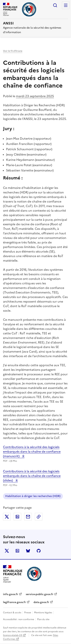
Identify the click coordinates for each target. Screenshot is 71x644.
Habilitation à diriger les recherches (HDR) (33, 496)
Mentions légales (43, 612)
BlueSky (28, 551)
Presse (28, 612)
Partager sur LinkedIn (17, 516)
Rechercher (55, 5)
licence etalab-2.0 (12, 635)
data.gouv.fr (41, 602)
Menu (65, 5)
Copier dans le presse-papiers (38, 516)
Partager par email (28, 516)
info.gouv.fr (10, 594)
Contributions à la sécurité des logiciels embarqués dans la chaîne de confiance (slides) (32, 476)
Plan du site (43, 619)
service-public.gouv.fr (39, 594)
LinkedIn (17, 551)
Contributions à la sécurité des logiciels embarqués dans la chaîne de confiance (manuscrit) (32, 451)
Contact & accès (12, 612)
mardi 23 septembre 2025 (35, 96)
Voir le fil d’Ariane (12, 51)
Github (38, 551)
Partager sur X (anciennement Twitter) (7, 516)
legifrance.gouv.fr (14, 602)
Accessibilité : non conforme (19, 619)
